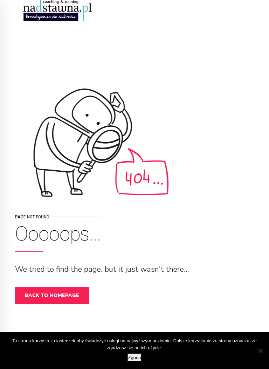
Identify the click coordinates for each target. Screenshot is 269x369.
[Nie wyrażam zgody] (260, 350)
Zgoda (134, 357)
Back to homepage (54, 295)
